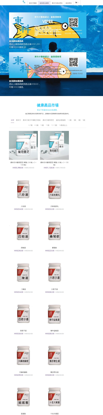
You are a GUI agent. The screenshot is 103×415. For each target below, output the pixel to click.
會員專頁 (69, 3)
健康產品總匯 (44, 3)
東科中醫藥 (33, 3)
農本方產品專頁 (57, 3)
